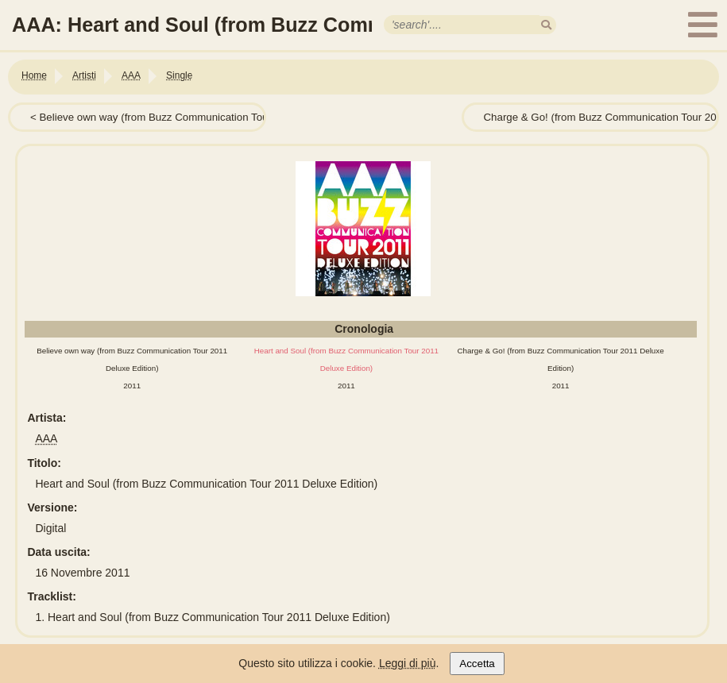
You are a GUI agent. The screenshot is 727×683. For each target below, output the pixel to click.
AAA (46, 438)
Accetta (476, 663)
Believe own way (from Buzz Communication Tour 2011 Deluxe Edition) (206, 117)
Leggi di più (407, 663)
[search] (546, 25)
